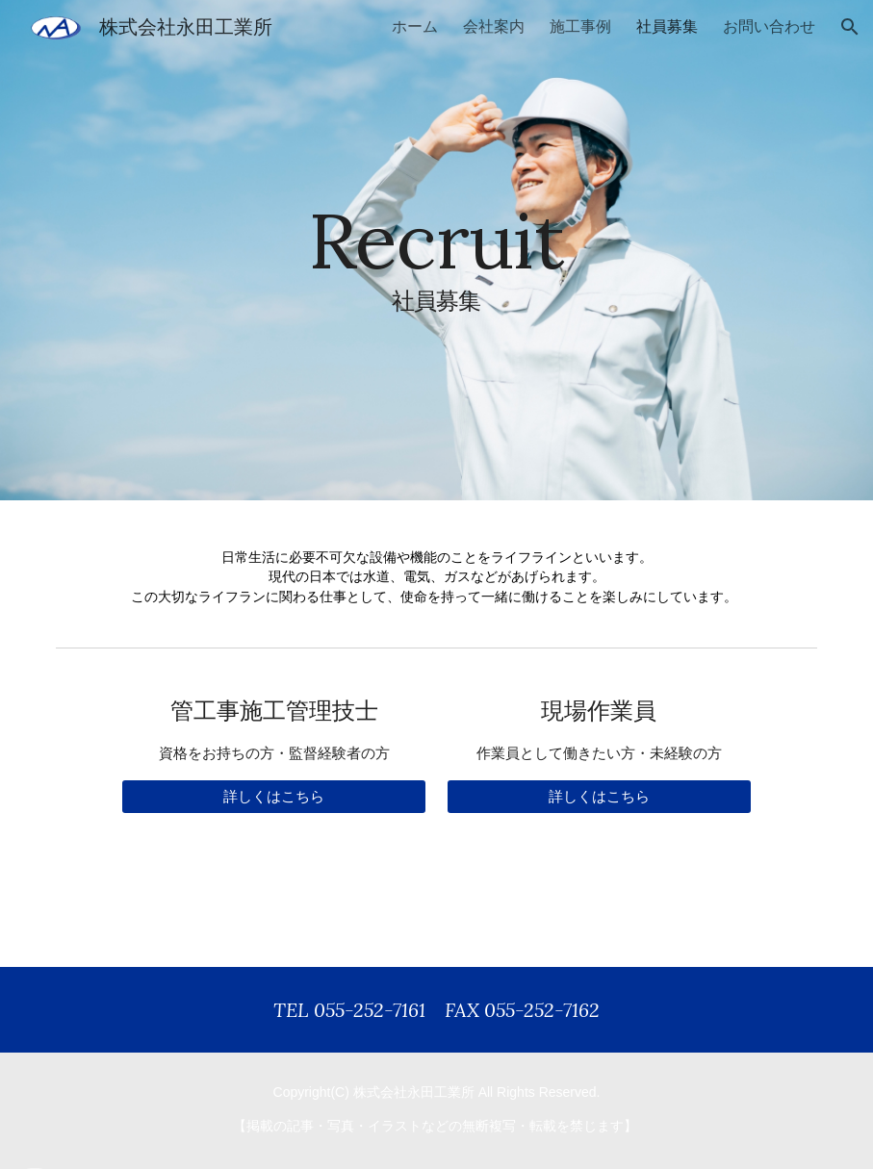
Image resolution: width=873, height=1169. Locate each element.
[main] (436, 250)
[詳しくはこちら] (274, 797)
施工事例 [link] (580, 26)
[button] (850, 27)
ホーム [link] (415, 26)
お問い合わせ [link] (769, 26)
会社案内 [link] (494, 26)
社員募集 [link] (667, 26)
